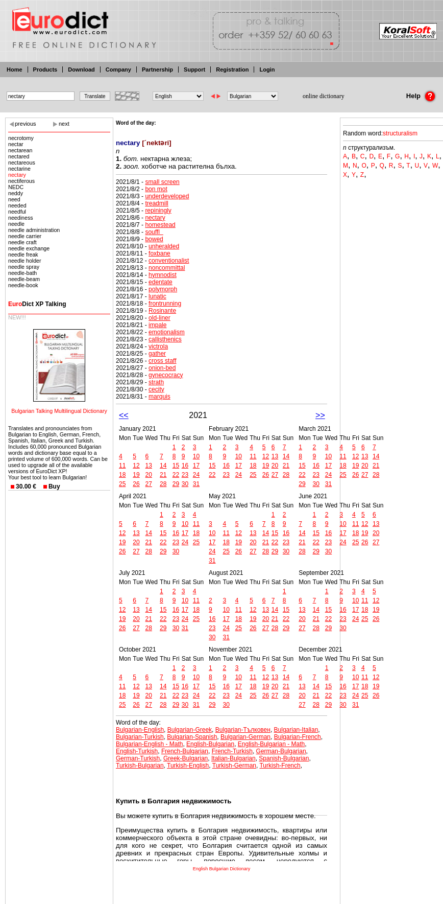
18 (122, 474)
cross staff (162, 360)
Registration (232, 69)
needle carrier (24, 236)
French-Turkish (232, 751)
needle (16, 224)
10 (196, 456)
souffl (154, 232)
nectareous (21, 162)
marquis (159, 396)
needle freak (23, 254)
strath (156, 382)
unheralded (164, 246)
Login (267, 69)
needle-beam (24, 279)
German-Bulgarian (281, 751)
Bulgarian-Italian (296, 729)
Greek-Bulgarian (185, 758)
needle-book (23, 285)
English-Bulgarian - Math (271, 744)
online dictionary (323, 96)
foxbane (159, 253)
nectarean (20, 150)
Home (14, 69)
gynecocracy (166, 375)
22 (176, 474)
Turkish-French (279, 765)
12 (136, 465)
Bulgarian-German (245, 736)
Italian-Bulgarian (233, 758)
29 (176, 484)
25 (122, 484)
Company (118, 69)
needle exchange (29, 248)
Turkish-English (188, 765)
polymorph (163, 289)
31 (196, 484)
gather (157, 353)
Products (45, 69)
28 (163, 484)
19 (136, 474)
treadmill (156, 203)
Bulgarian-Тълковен (242, 729)
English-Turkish (137, 751)
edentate (161, 282)
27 (148, 484)
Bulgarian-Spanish (192, 736)
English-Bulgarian (210, 744)
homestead (160, 224)
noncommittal (167, 267)
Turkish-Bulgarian (140, 765)
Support (194, 69)
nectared (18, 156)
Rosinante (162, 310)
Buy (54, 486)
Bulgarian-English (140, 729)
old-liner (159, 317)
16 (185, 465)
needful (17, 211)
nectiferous (21, 181)
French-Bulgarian (184, 751)
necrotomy (21, 138)
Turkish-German (234, 765)
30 (185, 484)
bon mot (156, 189)
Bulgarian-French (297, 736)
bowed (154, 239)
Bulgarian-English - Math (149, 744)
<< (124, 415)
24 (196, 474)
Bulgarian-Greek (189, 729)
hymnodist (163, 275)
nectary (17, 175)
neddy (15, 193)
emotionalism (167, 332)
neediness (20, 218)
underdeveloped (167, 196)
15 (176, 465)
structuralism (400, 133)
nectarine (19, 169)
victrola (158, 346)
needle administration (34, 230)
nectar (15, 144)
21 (163, 474)
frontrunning (165, 303)
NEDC (15, 187)
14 (163, 465)
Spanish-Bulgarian (284, 758)
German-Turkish (138, 758)
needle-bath (22, 273)
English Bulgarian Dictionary (222, 868)
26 (136, 484)
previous (25, 124)
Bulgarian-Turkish (140, 736)
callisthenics (165, 339)
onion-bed (162, 368)
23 (185, 474)
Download (81, 69)
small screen (162, 182)
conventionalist (169, 260)
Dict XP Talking (37, 304)
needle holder (24, 261)
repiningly (158, 210)
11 (122, 465)
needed (17, 205)
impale (157, 325)
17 (196, 465)
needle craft (22, 242)
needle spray (23, 267)
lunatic (157, 296)
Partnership (157, 69)
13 (148, 465)
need (14, 199)
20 (148, 474)
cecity (156, 389)
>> (320, 415)
